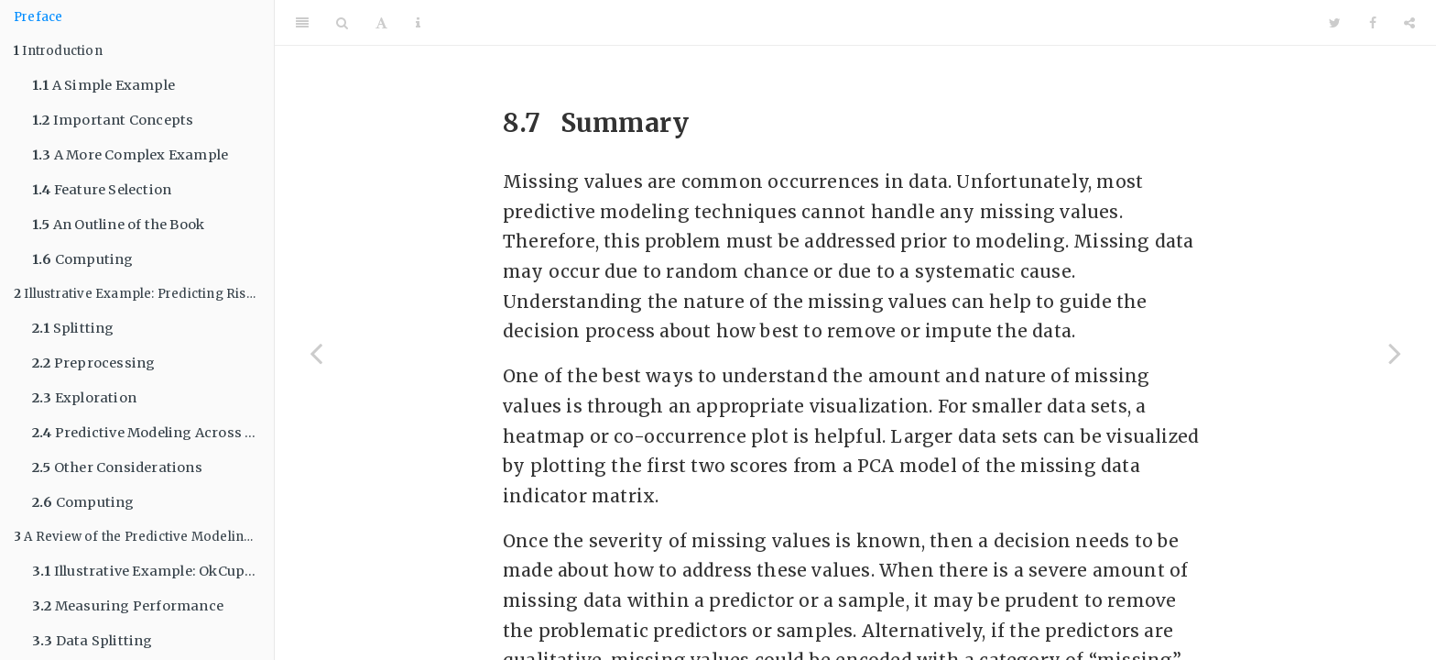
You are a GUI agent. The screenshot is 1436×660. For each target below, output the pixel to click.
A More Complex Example (130, 155)
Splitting (73, 328)
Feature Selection (101, 190)
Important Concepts (112, 120)
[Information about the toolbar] (418, 23)
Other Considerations (117, 467)
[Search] (342, 23)
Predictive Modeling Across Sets (153, 432)
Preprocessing (93, 363)
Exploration (84, 398)
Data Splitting (92, 640)
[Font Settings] (381, 23)
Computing (83, 259)
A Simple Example (103, 85)
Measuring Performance (127, 606)
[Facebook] (1372, 23)
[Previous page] (316, 353)
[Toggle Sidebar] (302, 23)
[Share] (1409, 23)
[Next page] (1395, 353)
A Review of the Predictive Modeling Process (144, 536)
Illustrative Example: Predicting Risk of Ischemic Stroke (144, 294)
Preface (38, 17)
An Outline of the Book (118, 224)
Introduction (58, 51)
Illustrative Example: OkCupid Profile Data (153, 571)
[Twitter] (1334, 23)
